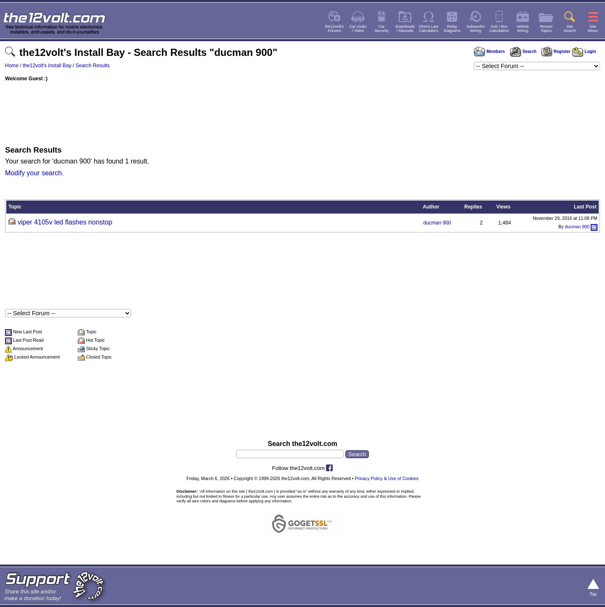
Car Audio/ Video (358, 28)
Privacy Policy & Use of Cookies (387, 478)
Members (489, 51)
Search (523, 51)
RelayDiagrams (452, 28)
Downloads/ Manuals (405, 28)
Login (584, 51)
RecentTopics (546, 28)
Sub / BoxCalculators (499, 28)
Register (556, 51)
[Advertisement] (302, 111)
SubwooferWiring (475, 28)
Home (11, 66)
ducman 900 (437, 223)
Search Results (93, 66)
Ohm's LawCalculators (429, 28)
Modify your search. (34, 173)
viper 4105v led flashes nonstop (65, 222)
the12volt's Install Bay (47, 66)
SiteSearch (569, 28)
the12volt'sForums (334, 28)
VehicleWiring (522, 28)
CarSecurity (381, 28)
